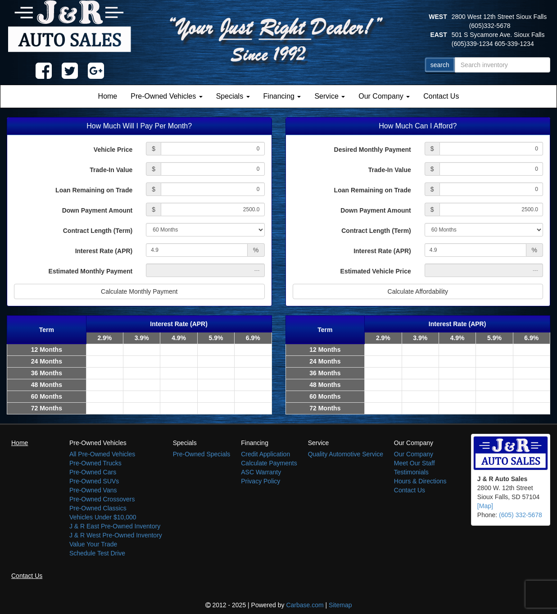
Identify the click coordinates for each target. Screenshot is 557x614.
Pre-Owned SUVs (94, 481)
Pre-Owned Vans (93, 490)
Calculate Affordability (418, 291)
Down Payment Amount (97, 210)
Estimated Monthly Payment (91, 271)
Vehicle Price (113, 149)
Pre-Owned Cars (92, 472)
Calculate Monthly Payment (139, 291)
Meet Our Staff (414, 463)
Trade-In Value (111, 169)
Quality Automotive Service (345, 454)
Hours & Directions (420, 481)
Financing (282, 96)
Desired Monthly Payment (372, 149)
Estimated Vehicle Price (375, 271)
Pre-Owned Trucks (95, 463)
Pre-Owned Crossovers (102, 499)
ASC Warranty (261, 472)
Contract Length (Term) (98, 230)
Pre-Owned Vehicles (166, 96)
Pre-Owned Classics (98, 508)
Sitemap (340, 605)
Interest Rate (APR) (104, 251)
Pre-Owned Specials (202, 454)
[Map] (485, 505)
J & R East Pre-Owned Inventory (114, 526)
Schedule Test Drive (97, 553)
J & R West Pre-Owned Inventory (115, 535)
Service (329, 96)
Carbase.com (304, 605)
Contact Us (441, 96)
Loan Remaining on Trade (93, 190)
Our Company (384, 96)
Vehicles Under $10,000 (102, 517)
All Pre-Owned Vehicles (102, 454)
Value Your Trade (93, 544)
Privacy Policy (260, 481)
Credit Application (265, 454)
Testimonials (411, 472)
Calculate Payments (269, 463)
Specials (233, 96)
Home (108, 96)
